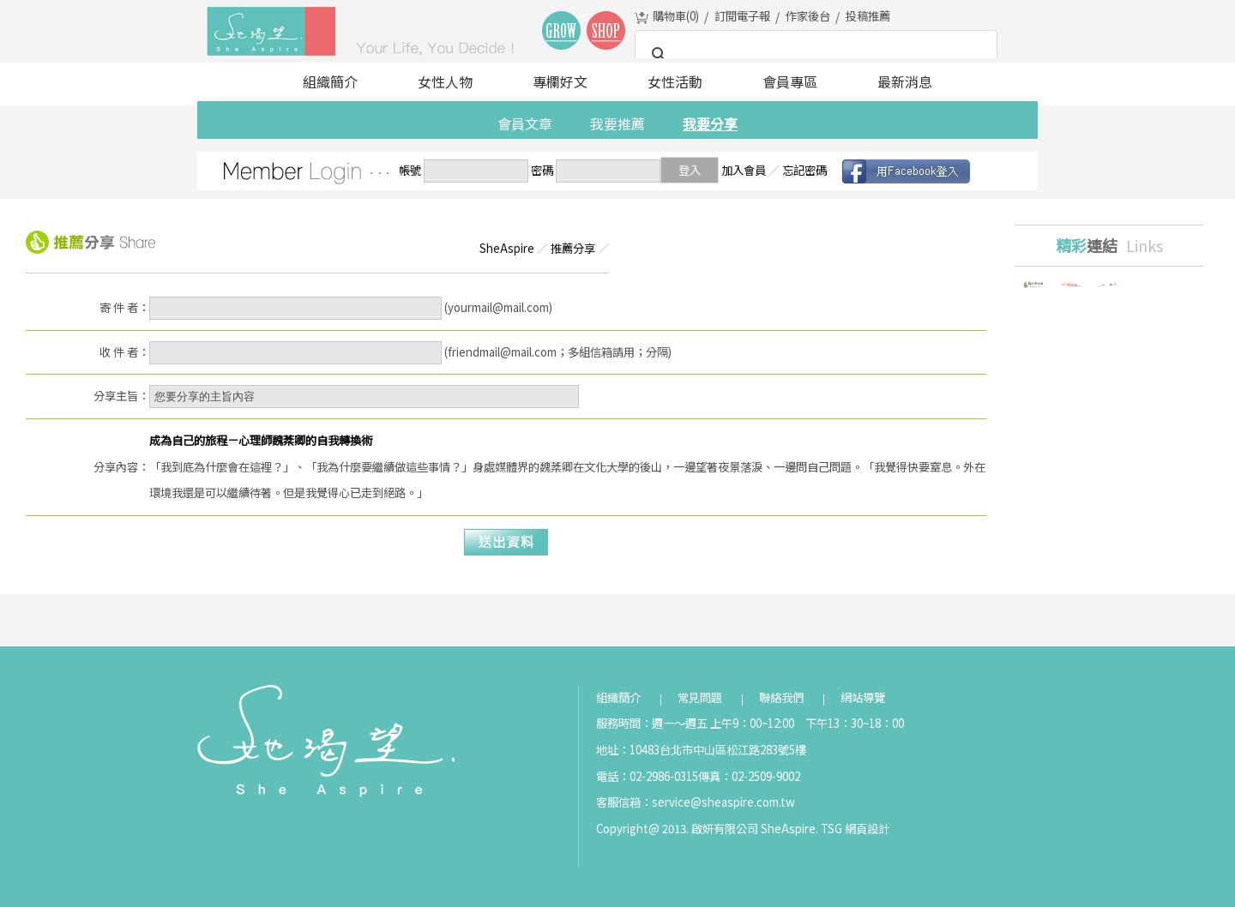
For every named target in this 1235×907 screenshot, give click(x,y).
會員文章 (524, 123)
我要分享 (710, 123)
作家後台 (808, 16)
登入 (689, 170)
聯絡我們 (781, 697)
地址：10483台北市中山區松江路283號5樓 (701, 750)
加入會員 (743, 170)
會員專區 (789, 81)
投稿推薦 (868, 16)
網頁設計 (867, 828)
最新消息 (904, 81)
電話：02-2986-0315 (647, 776)
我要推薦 (617, 123)
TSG (831, 828)
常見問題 (700, 697)
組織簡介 (330, 81)
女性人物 (445, 81)
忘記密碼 (804, 170)
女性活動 (675, 81)
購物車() (676, 16)
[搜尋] (813, 55)
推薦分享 (573, 248)
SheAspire (506, 248)
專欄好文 (560, 81)
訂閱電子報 (742, 16)
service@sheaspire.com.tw (723, 802)
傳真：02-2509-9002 (749, 776)
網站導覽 (862, 697)
